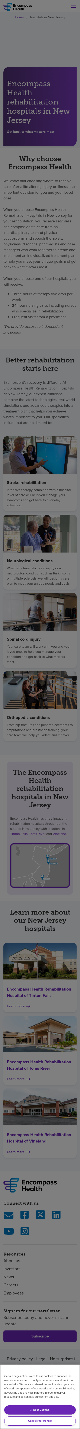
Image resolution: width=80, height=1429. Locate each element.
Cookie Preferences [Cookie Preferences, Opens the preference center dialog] (40, 1421)
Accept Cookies (40, 1410)
